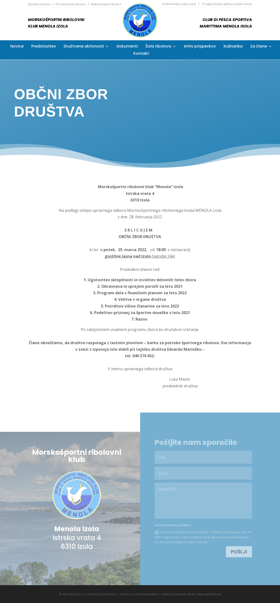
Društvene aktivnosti (84, 47)
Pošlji (239, 547)
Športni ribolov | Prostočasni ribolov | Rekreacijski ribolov (74, 4)
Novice (17, 47)
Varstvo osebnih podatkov (138, 594)
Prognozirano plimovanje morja (227, 4)
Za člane (258, 47)
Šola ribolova (158, 47)
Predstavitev (43, 47)
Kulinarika (233, 47)
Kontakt (141, 54)
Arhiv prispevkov (200, 47)
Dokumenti (127, 47)
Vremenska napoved (179, 4)
